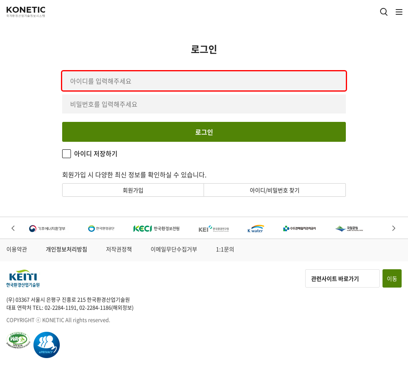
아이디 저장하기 (96, 153)
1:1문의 (225, 249)
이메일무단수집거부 (174, 249)
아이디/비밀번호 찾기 (275, 190)
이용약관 (16, 249)
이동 (392, 278)
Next (394, 229)
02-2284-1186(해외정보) (106, 307)
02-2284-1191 (60, 307)
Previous (14, 229)
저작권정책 (119, 249)
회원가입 (133, 190)
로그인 (204, 132)
